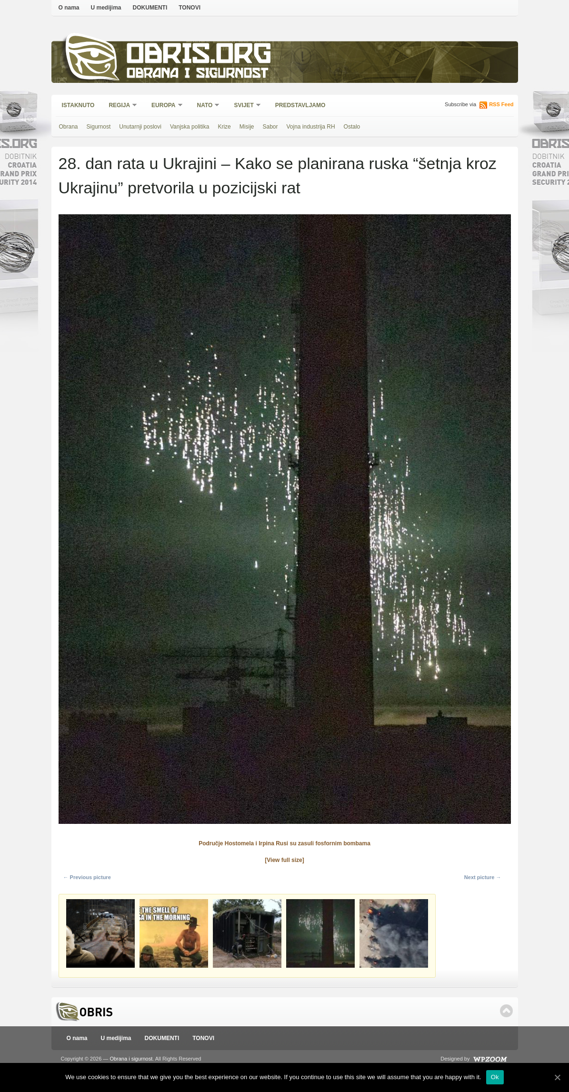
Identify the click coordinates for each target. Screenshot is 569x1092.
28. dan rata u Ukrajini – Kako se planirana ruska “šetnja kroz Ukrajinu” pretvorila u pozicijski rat (278, 175)
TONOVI (189, 7)
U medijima (106, 7)
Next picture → (482, 877)
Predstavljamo (300, 105)
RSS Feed (501, 104)
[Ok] (557, 1077)
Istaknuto (78, 105)
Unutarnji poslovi (140, 126)
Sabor (270, 126)
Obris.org (199, 55)
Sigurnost (99, 126)
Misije (247, 126)
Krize (224, 126)
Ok (495, 1077)
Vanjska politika (190, 126)
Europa (163, 106)
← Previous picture (87, 877)
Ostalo (352, 126)
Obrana (68, 126)
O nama (69, 7)
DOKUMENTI (150, 7)
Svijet (244, 106)
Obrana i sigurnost (197, 74)
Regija (119, 106)
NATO (205, 106)
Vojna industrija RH (311, 126)
